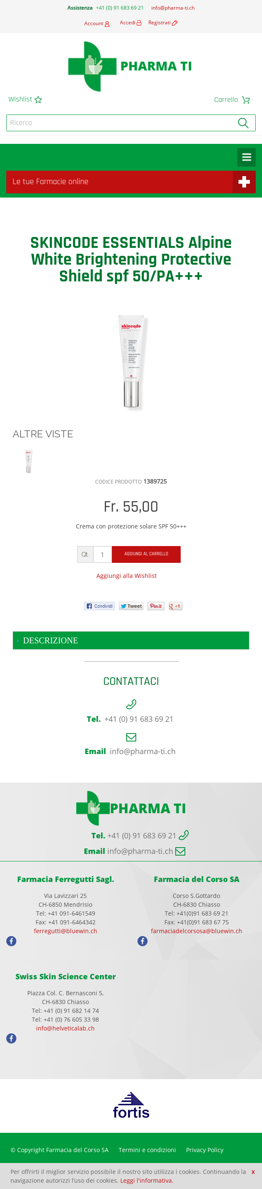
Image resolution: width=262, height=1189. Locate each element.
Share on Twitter (54, 589)
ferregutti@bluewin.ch (65, 931)
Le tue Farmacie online (50, 182)
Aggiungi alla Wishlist (126, 576)
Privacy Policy (204, 1150)
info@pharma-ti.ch (173, 7)
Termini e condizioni (147, 1150)
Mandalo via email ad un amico (21, 589)
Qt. (85, 554)
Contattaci (131, 682)
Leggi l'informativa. (147, 1180)
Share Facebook (37, 589)
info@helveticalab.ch (65, 1028)
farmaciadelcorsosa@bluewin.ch (196, 931)
